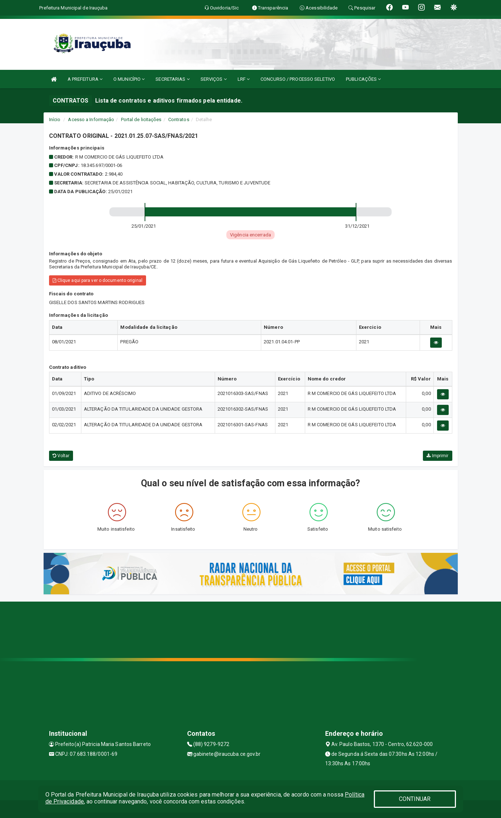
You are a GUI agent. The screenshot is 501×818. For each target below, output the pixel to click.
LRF (244, 79)
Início (55, 119)
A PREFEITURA (85, 79)
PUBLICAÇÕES (363, 79)
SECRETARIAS (172, 79)
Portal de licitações (141, 119)
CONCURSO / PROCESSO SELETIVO (297, 79)
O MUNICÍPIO (129, 79)
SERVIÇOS (214, 79)
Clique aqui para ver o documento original (97, 280)
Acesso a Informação (91, 119)
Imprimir (437, 455)
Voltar (61, 455)
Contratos (178, 119)
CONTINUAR (415, 798)
